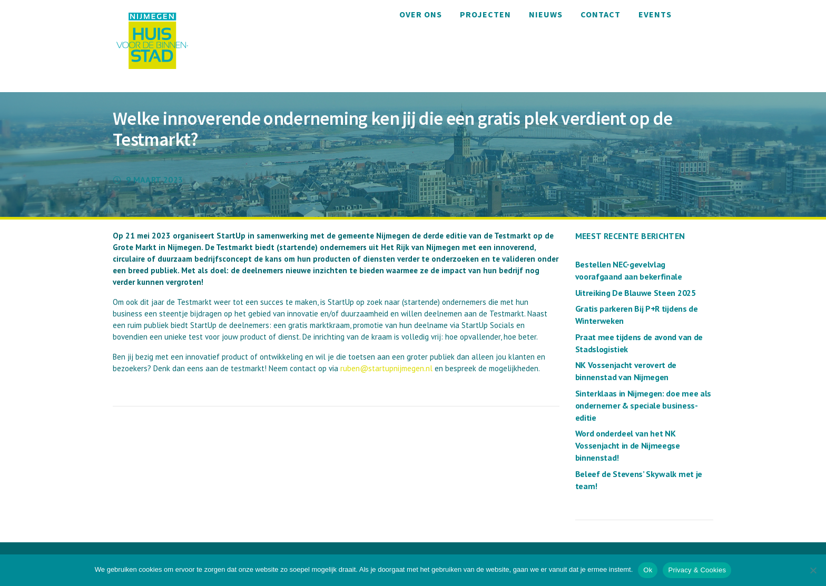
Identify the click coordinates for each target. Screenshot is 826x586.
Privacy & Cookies (697, 570)
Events (655, 14)
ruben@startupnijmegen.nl (386, 368)
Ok (647, 570)
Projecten (485, 14)
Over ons (420, 14)
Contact (601, 14)
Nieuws (546, 14)
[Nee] (813, 570)
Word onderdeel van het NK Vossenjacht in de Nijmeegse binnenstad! (627, 445)
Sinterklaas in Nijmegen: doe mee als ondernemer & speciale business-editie (643, 405)
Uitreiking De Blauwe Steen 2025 (635, 292)
